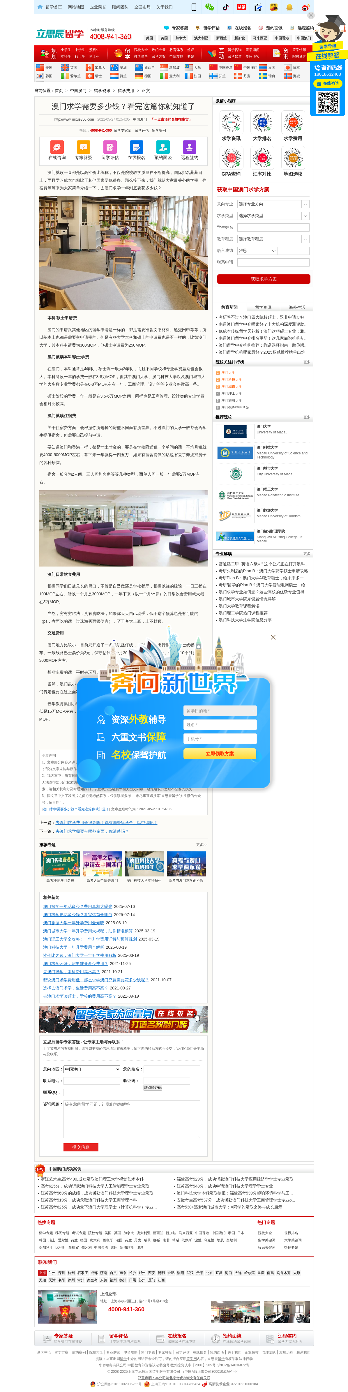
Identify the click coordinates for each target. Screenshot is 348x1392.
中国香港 (226, 68)
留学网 (191, 1359)
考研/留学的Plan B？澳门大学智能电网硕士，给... (264, 585)
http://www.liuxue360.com (74, 119)
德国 (147, 76)
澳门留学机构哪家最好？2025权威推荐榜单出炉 (262, 352)
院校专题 (95, 1233)
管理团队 (269, 1352)
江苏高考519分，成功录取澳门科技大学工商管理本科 (89, 1200)
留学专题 (46, 1233)
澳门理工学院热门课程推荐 (243, 613)
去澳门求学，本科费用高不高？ (71, 971)
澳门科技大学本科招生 (144, 867)
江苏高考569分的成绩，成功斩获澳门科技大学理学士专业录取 (97, 1193)
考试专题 (79, 1233)
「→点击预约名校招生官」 (171, 119)
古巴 (114, 1247)
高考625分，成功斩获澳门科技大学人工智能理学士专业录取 (95, 1186)
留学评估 (211, 28)
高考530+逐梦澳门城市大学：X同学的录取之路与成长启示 (229, 1207)
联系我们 (303, 1352)
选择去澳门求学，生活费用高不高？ (75, 988)
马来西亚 (186, 1233)
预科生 (94, 50)
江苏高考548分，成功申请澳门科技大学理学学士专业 (225, 1186)
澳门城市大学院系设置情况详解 (247, 599)
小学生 (66, 50)
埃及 (220, 1240)
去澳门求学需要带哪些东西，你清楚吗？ (92, 831)
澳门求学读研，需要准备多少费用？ (75, 963)
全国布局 (142, 7)
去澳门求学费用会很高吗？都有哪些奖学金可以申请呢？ (107, 822)
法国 (197, 76)
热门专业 (159, 50)
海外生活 (297, 307)
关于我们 (164, 7)
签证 (190, 50)
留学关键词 (266, 1240)
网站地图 (76, 7)
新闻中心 (44, 1352)
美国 (48, 68)
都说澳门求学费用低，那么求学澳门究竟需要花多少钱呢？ (96, 980)
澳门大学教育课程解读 (239, 606)
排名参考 (141, 56)
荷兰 (123, 76)
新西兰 (149, 68)
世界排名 (291, 1233)
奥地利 (231, 1240)
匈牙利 (86, 1247)
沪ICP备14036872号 (233, 1365)
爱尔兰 (75, 76)
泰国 (271, 68)
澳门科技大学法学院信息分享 (245, 620)
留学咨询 (235, 50)
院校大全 (141, 50)
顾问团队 (120, 7)
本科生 (66, 56)
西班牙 (108, 1240)
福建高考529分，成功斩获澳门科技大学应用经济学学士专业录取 (235, 1179)
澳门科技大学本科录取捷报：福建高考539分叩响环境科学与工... (235, 1193)
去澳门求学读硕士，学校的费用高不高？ (79, 996)
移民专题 (62, 1233)
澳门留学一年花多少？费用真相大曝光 (77, 906)
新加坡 (174, 68)
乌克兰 (209, 1240)
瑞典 (271, 76)
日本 (296, 68)
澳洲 (123, 68)
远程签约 (306, 28)
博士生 (94, 56)
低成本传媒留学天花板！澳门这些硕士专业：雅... (263, 331)
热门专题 (266, 1222)
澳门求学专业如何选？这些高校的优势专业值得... (263, 592)
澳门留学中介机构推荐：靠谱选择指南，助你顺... (263, 345)
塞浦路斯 (127, 1247)
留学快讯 (299, 50)
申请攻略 (176, 56)
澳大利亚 (144, 1233)
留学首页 (54, 7)
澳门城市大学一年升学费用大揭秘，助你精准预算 (88, 931)
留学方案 (159, 56)
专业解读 (113, 1352)
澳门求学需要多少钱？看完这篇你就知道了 (76, 809)
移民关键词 (266, 1247)
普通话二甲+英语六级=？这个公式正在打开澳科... (263, 564)
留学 (123, 1359)
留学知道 (235, 56)
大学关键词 (293, 1240)
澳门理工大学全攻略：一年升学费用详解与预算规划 (90, 939)
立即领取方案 (220, 754)
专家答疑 (180, 28)
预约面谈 (274, 28)
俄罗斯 (186, 1240)
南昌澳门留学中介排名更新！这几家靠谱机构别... (263, 338)
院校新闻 (299, 56)
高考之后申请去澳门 (102, 867)
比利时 (60, 1247)
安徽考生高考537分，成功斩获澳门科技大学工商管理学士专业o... (236, 1200)
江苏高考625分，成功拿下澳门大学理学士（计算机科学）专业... (99, 1207)
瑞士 (98, 76)
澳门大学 (228, 373)
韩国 (48, 76)
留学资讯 (102, 90)
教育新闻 (229, 307)
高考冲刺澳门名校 (60, 867)
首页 (59, 90)
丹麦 (246, 76)
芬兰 (222, 76)
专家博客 (252, 56)
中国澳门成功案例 (65, 1169)
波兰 (198, 1240)
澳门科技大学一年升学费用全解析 (73, 947)
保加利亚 (46, 1247)
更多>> (201, 845)
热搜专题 (46, 1222)
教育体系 (176, 50)
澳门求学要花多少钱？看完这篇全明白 (77, 914)
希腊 (175, 1240)
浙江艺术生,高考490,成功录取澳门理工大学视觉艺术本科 (92, 1179)
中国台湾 (101, 1247)
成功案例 (79, 1352)
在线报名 (243, 28)
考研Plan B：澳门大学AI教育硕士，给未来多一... (263, 578)
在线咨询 (57, 157)
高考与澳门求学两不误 (186, 867)
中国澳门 (250, 68)
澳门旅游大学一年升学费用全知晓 (73, 922)
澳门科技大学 (231, 379)
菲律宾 (73, 1247)
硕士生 (80, 56)
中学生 (80, 50)
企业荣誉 (98, 7)
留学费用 (126, 90)
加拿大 (100, 68)
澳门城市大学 (231, 386)
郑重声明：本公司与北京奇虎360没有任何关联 (174, 1378)
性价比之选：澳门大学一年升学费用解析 (79, 955)
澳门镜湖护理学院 (235, 407)
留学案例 (159, 130)
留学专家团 (122, 130)
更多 (306, 362)
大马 (197, 68)
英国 (73, 68)
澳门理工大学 (231, 393)
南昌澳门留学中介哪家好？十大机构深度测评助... (263, 324)
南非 (166, 1240)
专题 (190, 56)
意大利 (174, 76)
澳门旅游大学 (231, 400)
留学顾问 (252, 50)
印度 (140, 1247)
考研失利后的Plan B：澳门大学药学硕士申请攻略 (263, 571)
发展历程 (286, 1352)
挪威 (296, 76)
